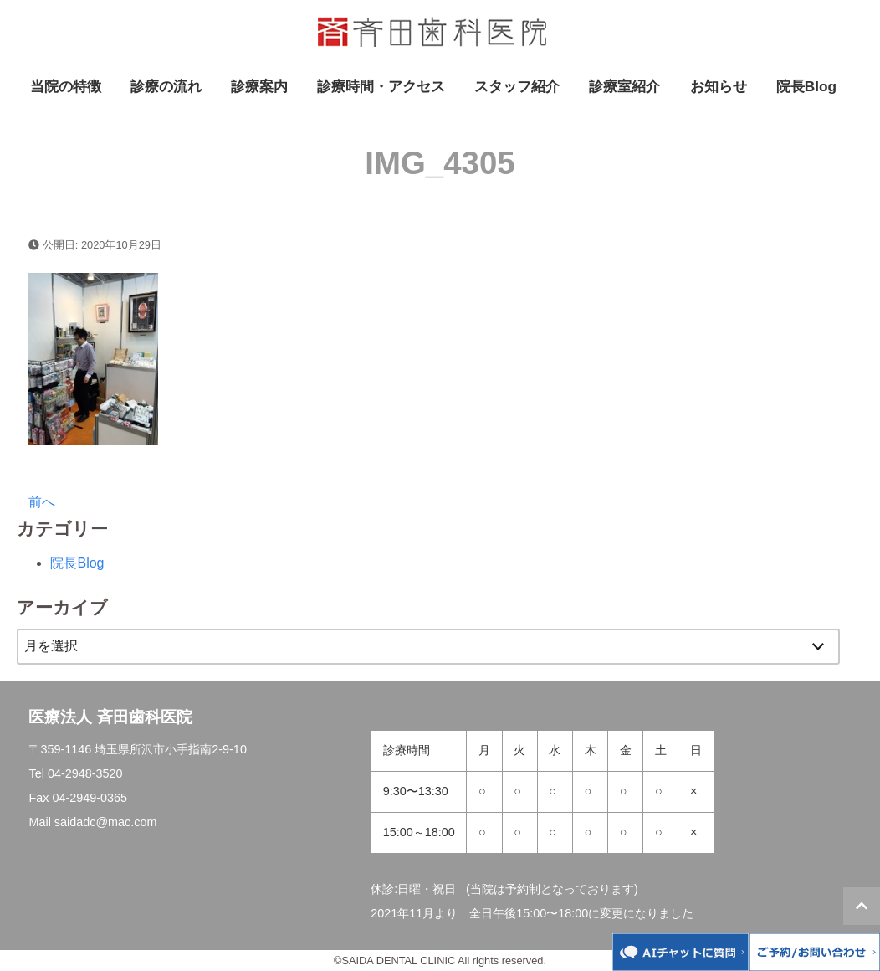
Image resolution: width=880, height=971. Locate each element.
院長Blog (806, 86)
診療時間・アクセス (381, 86)
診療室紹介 (624, 86)
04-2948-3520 (85, 773)
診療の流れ (166, 86)
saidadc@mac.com (105, 822)
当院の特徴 (65, 86)
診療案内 (259, 86)
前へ (41, 502)
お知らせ (718, 86)
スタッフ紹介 (517, 86)
